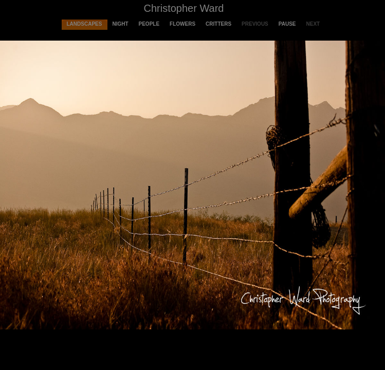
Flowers (182, 24)
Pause (287, 24)
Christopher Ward (184, 8)
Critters (218, 24)
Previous (255, 24)
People (149, 24)
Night (120, 24)
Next (313, 24)
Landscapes (84, 24)
